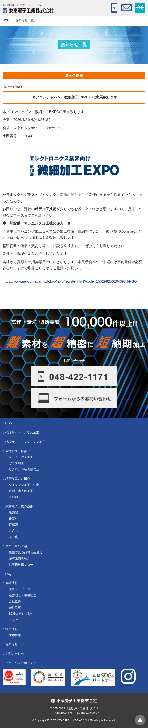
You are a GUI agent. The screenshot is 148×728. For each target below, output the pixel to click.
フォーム (126, 8)
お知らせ (11, 644)
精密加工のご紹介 (17, 478)
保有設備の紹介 (19, 558)
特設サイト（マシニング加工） (26, 442)
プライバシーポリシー (20, 663)
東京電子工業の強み (19, 506)
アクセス (15, 620)
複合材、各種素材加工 (24, 469)
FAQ (8, 574)
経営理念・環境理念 (22, 595)
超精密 (13, 525)
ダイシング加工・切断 (24, 485)
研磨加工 (15, 497)
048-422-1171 (114, 8)
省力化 (13, 537)
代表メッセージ (19, 589)
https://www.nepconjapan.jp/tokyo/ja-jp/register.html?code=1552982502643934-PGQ (70, 281)
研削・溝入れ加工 (21, 491)
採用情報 (11, 629)
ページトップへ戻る (140, 720)
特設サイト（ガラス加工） (23, 432)
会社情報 (11, 583)
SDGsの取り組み (20, 613)
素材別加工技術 (16, 451)
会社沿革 (15, 607)
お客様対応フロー (21, 564)
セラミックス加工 (21, 457)
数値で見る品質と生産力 (26, 552)
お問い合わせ (14, 653)
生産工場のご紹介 (17, 546)
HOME (7, 20)
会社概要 (15, 601)
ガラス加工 (16, 463)
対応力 (13, 531)
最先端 (13, 512)
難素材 (13, 518)
